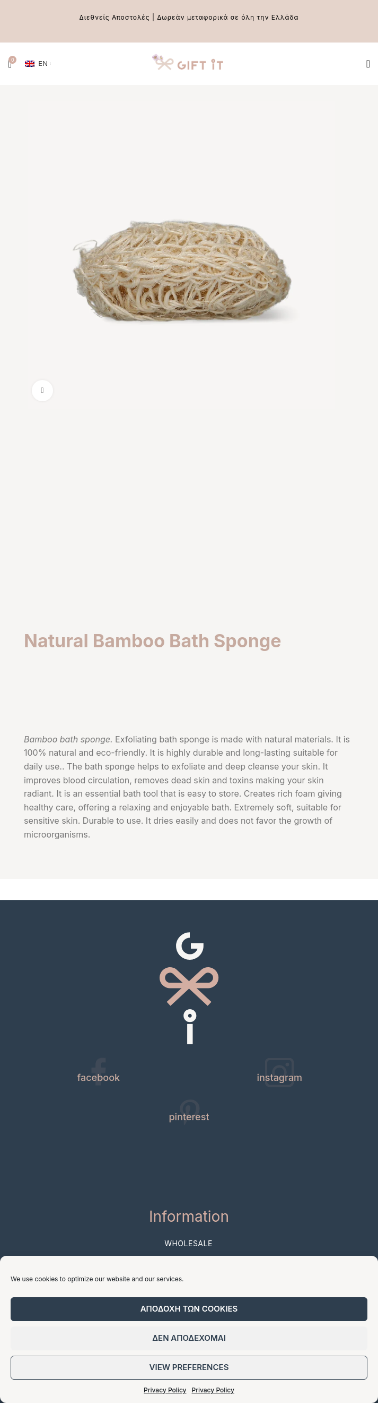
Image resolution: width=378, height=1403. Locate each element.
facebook (98, 1077)
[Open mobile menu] (368, 63)
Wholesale (188, 1243)
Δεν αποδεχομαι (189, 1338)
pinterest (189, 1116)
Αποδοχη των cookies (189, 1309)
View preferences (189, 1367)
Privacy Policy (165, 1390)
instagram (279, 1077)
